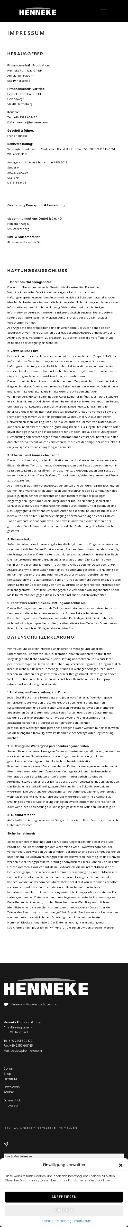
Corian (8, 1069)
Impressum (82, 1221)
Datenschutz (13, 1100)
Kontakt (9, 1092)
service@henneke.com (26, 1051)
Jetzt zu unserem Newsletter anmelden (40, 1127)
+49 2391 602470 (20, 1041)
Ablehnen (64, 1210)
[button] (120, 1165)
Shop (7, 1074)
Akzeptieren (64, 1196)
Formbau (10, 1079)
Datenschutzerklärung (55, 1221)
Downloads (12, 1087)
